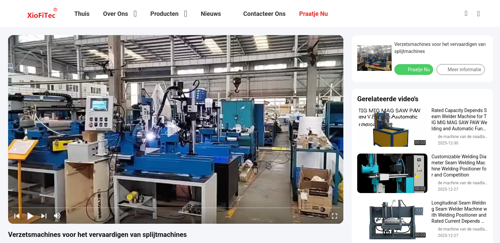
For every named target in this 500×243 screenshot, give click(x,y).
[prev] (17, 216)
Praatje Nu (414, 69)
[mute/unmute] (57, 216)
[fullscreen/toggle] (334, 216)
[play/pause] (30, 216)
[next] (44, 216)
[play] (175, 129)
